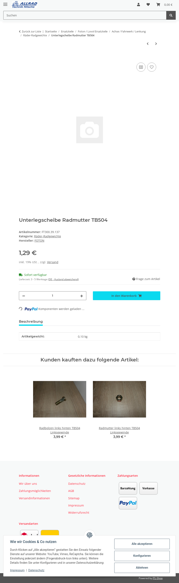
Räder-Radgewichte (47, 236)
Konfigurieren (142, 555)
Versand (52, 262)
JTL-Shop (158, 578)
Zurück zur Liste (31, 31)
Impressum (17, 570)
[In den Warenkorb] (22, 57)
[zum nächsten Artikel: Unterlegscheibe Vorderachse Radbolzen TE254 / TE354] (156, 43)
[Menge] (52, 296)
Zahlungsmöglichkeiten (35, 491)
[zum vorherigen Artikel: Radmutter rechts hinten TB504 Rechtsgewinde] (147, 43)
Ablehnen (142, 567)
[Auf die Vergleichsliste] (141, 67)
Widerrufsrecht (78, 512)
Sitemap (74, 498)
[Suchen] (171, 15)
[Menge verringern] (23, 296)
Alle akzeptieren (142, 543)
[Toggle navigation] (5, 2)
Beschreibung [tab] (31, 322)
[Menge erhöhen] (81, 296)
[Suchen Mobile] (84, 15)
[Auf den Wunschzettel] (151, 67)
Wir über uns (28, 484)
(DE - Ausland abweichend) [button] (63, 279)
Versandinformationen (34, 498)
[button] (138, 4)
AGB (71, 491)
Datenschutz (36, 570)
